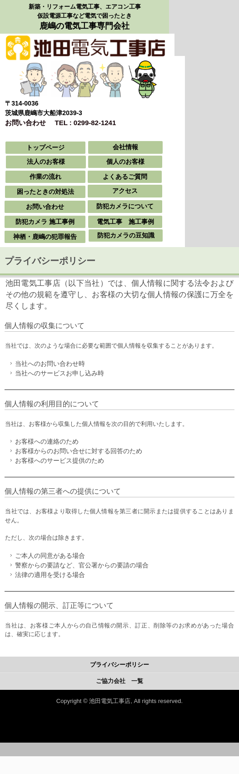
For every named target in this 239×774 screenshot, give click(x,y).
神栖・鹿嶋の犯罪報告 (45, 236)
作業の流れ (45, 176)
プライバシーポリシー (119, 664)
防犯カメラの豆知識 (125, 235)
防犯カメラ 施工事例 (45, 221)
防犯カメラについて (125, 206)
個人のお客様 (125, 161)
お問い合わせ (45, 206)
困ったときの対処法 (45, 191)
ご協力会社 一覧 (119, 681)
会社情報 (125, 147)
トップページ (45, 147)
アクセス (125, 190)
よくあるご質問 (125, 176)
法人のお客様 (46, 161)
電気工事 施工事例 (125, 221)
